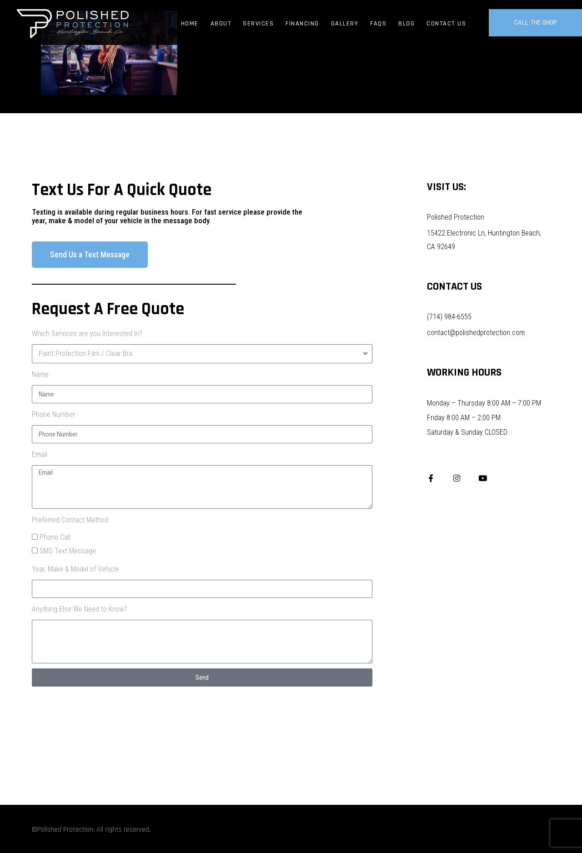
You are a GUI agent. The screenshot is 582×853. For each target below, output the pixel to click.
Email (39, 454)
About (221, 24)
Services (258, 24)
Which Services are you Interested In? (87, 333)
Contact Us (446, 24)
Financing (302, 24)
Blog (406, 24)
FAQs (378, 24)
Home (190, 24)
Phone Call (55, 537)
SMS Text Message (68, 551)
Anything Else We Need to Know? (79, 609)
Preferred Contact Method (70, 520)
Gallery (345, 24)
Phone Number (53, 414)
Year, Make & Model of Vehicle (75, 569)
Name (40, 374)
